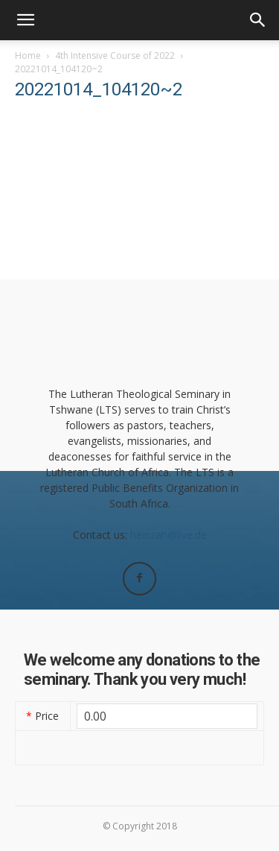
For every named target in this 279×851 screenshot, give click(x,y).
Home (28, 55)
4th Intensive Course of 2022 (115, 55)
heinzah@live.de (168, 535)
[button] (25, 20)
